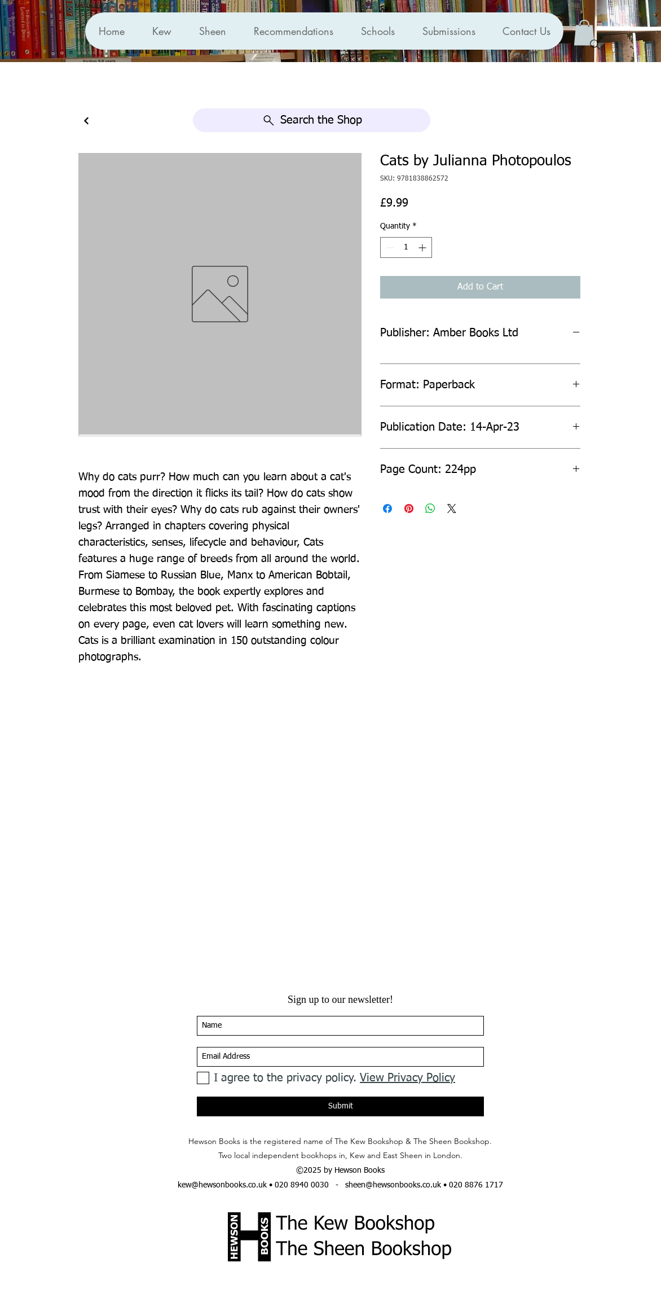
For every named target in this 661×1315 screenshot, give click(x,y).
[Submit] (340, 1106)
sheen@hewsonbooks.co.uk (393, 1185)
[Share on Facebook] (387, 508)
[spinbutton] (406, 247)
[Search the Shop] (311, 120)
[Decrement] (389, 247)
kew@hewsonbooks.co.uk (222, 1185)
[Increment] (423, 247)
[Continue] (86, 121)
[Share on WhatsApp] (430, 508)
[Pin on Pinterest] (409, 508)
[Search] (595, 44)
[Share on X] (452, 508)
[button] (293, 31)
